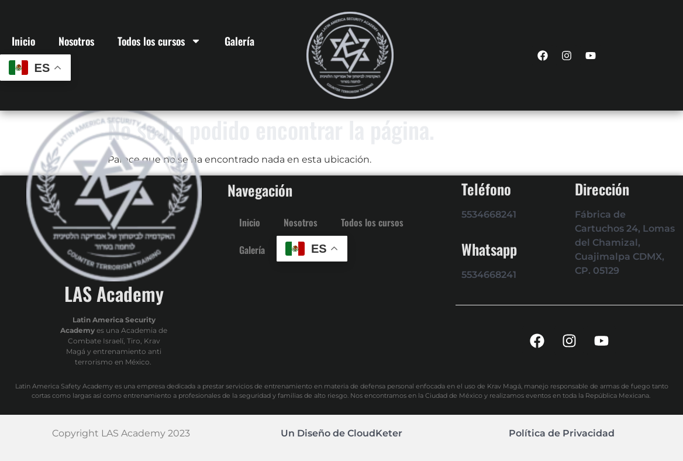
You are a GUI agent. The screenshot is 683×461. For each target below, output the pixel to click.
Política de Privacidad (562, 433)
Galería (239, 41)
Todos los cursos (159, 41)
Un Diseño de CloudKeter (341, 433)
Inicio (23, 41)
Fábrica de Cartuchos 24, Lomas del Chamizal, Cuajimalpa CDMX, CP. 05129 (625, 242)
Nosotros (76, 41)
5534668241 (488, 214)
